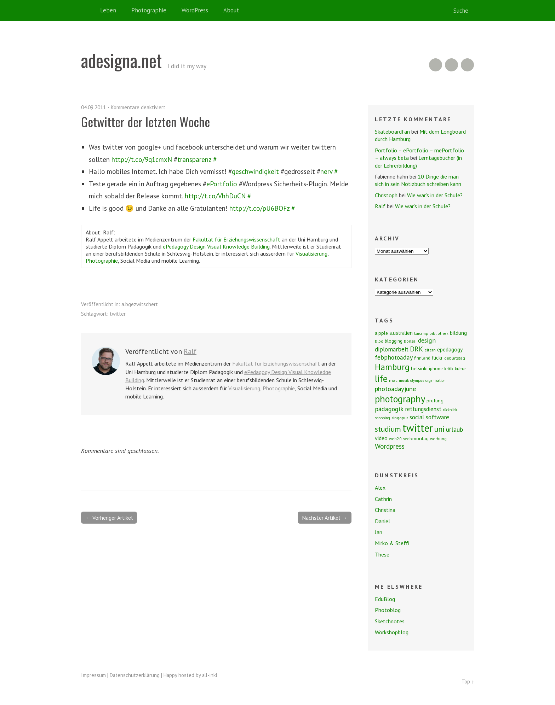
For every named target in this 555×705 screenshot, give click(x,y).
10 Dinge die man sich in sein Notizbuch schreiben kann (418, 180)
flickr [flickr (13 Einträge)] (437, 357)
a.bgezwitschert (139, 304)
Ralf (190, 351)
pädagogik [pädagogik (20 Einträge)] (389, 409)
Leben (108, 10)
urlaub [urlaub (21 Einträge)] (454, 429)
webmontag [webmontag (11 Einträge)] (416, 438)
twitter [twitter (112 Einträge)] (417, 428)
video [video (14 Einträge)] (381, 438)
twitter (118, 313)
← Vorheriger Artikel (109, 517)
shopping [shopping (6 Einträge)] (382, 417)
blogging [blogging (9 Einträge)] (393, 341)
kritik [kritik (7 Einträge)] (448, 368)
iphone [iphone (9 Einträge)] (436, 369)
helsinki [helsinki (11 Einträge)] (419, 368)
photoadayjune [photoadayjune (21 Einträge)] (395, 388)
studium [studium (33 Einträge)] (388, 429)
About (231, 10)
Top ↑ (468, 681)
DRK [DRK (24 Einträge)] (416, 348)
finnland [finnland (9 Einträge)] (422, 358)
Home (88, 10)
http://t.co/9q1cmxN (141, 159)
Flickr (451, 64)
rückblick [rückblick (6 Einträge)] (450, 409)
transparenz (194, 159)
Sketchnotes (390, 621)
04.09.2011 (93, 107)
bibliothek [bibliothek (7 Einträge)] (438, 333)
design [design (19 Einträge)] (427, 340)
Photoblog (388, 609)
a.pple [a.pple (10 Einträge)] (381, 333)
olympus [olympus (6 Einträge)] (417, 380)
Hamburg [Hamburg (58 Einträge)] (392, 367)
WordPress (195, 10)
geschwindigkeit (255, 171)
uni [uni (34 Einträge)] (439, 429)
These (382, 554)
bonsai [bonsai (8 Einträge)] (410, 341)
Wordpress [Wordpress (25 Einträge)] (390, 446)
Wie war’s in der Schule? (435, 195)
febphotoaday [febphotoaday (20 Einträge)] (394, 357)
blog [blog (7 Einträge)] (379, 341)
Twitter (467, 64)
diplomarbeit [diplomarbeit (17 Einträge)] (391, 349)
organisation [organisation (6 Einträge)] (435, 380)
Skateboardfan (392, 131)
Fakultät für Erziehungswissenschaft (236, 239)
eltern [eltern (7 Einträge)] (430, 349)
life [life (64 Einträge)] (381, 378)
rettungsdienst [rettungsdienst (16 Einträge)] (423, 409)
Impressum (93, 675)
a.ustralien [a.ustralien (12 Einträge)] (401, 333)
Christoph (386, 195)
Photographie (148, 10)
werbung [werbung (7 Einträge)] (438, 438)
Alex (380, 487)
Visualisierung (311, 253)
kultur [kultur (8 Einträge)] (460, 368)
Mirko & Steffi (392, 543)
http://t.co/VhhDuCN (215, 195)
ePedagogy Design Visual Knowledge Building (216, 246)
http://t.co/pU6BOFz (259, 208)
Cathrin (383, 498)
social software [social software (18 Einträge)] (429, 417)
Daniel (382, 521)
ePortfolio (221, 183)
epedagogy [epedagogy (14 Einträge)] (450, 349)
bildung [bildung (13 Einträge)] (458, 332)
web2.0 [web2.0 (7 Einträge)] (395, 438)
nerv (326, 171)
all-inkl (209, 675)
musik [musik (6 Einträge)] (404, 380)
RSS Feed (435, 64)
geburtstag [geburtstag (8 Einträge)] (454, 358)
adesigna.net (121, 60)
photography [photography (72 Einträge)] (400, 399)
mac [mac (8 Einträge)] (393, 380)
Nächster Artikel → (324, 517)
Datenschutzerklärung (135, 675)
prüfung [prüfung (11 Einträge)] (435, 400)
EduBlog (385, 598)
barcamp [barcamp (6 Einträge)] (421, 333)
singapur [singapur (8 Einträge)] (399, 417)
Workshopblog (391, 632)
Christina (385, 509)
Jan (378, 532)
